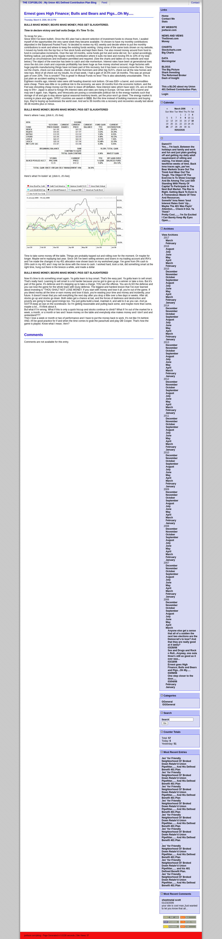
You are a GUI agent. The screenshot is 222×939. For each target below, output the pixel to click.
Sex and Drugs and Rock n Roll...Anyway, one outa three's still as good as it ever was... (182, 654)
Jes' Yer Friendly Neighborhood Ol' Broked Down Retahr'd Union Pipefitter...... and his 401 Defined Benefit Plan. (176, 866)
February (171, 243)
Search (166, 713)
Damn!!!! (167, 144)
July (168, 251)
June (168, 254)
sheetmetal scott (171, 900)
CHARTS (167, 47)
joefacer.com (169, 30)
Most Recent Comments (176, 894)
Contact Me (168, 18)
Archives (167, 228)
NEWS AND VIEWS (172, 35)
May (168, 257)
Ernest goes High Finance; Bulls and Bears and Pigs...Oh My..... (182, 667)
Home (165, 16)
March (169, 240)
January (170, 302)
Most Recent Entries (174, 752)
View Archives (170, 234)
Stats (165, 21)
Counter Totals (170, 732)
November (172, 274)
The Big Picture (170, 69)
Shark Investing (171, 72)
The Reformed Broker (174, 75)
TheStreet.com (170, 38)
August (170, 249)
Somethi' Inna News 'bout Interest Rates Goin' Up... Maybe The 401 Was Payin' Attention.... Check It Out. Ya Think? (178, 206)
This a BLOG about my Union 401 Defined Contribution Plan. (179, 88)
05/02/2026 (180, 130)
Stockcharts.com (171, 49)
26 (167, 127)
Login (165, 94)
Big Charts (168, 52)
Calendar (167, 102)
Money (165, 41)
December (171, 271)
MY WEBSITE (169, 27)
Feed (104, 2)
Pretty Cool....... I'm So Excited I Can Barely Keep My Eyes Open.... (179, 217)
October (170, 277)
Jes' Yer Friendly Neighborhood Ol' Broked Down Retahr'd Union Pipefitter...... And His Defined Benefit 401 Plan (178, 764)
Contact (195, 2)
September (172, 280)
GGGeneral (168, 704)
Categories (168, 695)
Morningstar (169, 61)
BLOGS (166, 66)
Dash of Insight (170, 78)
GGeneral (167, 701)
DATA (165, 58)
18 (192, 121)
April (168, 260)
